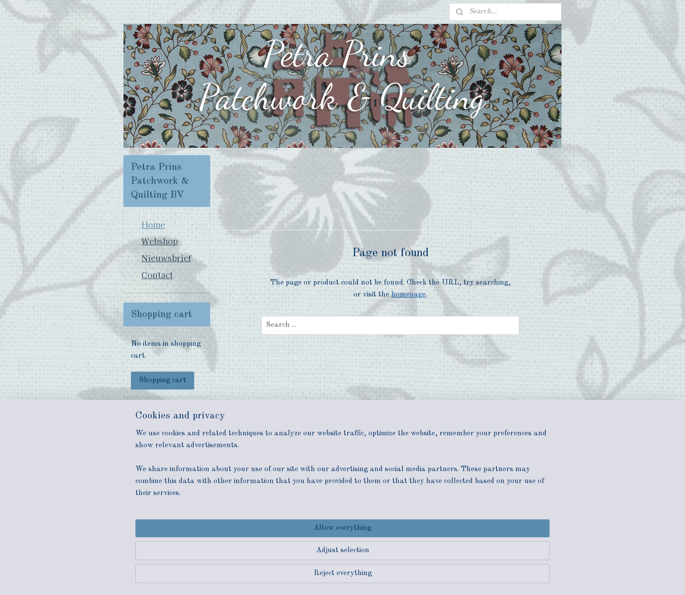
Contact (157, 275)
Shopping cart (162, 380)
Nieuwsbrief (166, 258)
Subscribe (155, 484)
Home (153, 224)
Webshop (159, 241)
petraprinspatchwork (162, 517)
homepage (408, 294)
